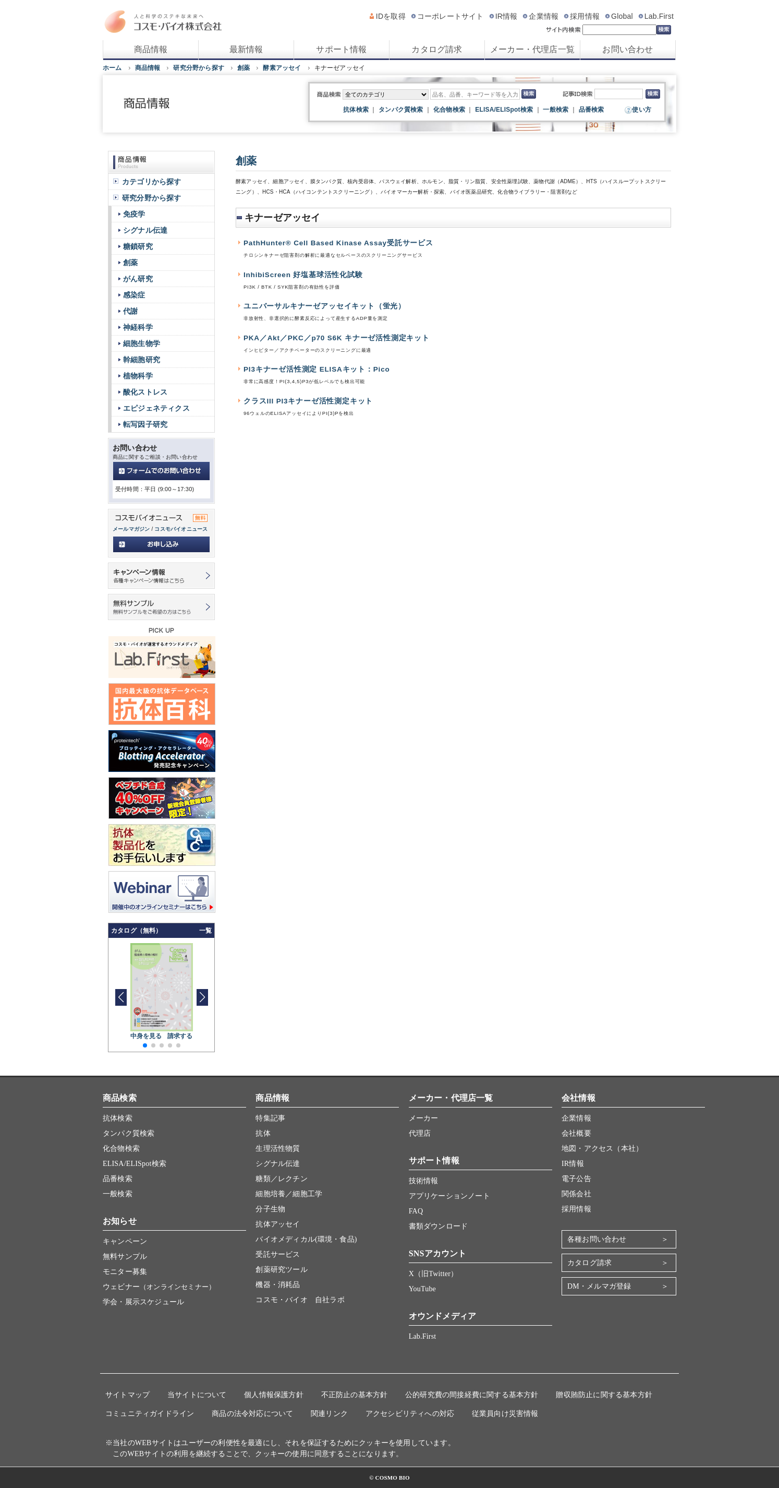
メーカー (424, 1118)
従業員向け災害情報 (505, 1414)
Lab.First (659, 16)
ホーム (112, 68)
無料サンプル (125, 1256)
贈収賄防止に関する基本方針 (604, 1395)
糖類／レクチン (281, 1179)
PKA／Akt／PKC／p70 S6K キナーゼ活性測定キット (337, 338)
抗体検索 (356, 109)
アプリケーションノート (449, 1196)
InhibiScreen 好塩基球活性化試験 (303, 275)
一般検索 (555, 109)
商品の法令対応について (252, 1414)
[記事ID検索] (618, 94)
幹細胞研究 (141, 359)
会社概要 (576, 1133)
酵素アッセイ (282, 68)
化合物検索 (449, 109)
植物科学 (138, 376)
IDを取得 (391, 16)
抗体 (262, 1133)
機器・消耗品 (277, 1285)
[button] (202, 997)
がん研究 (138, 279)
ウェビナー (159, 1287)
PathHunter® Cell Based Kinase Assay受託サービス (338, 243)
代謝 (130, 311)
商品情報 (151, 49)
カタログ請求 (436, 49)
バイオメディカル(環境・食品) (306, 1239)
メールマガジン (131, 529)
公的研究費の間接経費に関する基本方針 (472, 1395)
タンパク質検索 (401, 109)
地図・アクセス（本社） (602, 1148)
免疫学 (134, 214)
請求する (180, 1036)
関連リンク (329, 1414)
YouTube (422, 1289)
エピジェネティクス (156, 408)
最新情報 (246, 49)
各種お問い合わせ (597, 1239)
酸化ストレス (145, 392)
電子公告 (576, 1179)
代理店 (420, 1133)
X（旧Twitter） (433, 1274)
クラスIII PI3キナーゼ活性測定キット (308, 401)
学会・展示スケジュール (143, 1302)
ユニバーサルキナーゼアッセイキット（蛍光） (325, 306)
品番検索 (591, 109)
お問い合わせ (627, 49)
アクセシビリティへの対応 (410, 1414)
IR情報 (506, 16)
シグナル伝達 (145, 230)
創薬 (243, 68)
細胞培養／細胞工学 (288, 1194)
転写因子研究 (145, 424)
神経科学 (138, 327)
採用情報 (585, 16)
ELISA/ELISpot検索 (504, 109)
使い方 (641, 109)
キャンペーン (125, 1241)
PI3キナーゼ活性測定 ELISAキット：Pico (317, 369)
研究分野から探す (198, 68)
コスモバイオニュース (181, 529)
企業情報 (543, 16)
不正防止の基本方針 (354, 1395)
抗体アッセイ (277, 1224)
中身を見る (146, 1036)
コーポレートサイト (450, 16)
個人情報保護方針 (273, 1395)
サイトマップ (127, 1395)
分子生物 (270, 1209)
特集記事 (270, 1118)
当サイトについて (197, 1395)
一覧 (205, 930)
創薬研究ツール (281, 1269)
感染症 (134, 295)
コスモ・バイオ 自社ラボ (299, 1300)
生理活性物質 (277, 1148)
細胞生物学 (141, 343)
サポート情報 (341, 49)
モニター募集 (125, 1272)
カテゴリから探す (151, 181)
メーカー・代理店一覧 (532, 49)
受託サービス (277, 1254)
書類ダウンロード (438, 1226)
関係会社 (576, 1194)
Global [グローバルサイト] (622, 16)
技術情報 (424, 1181)
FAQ (416, 1211)
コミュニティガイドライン (149, 1414)
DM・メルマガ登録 (599, 1286)
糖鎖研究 (138, 246)
